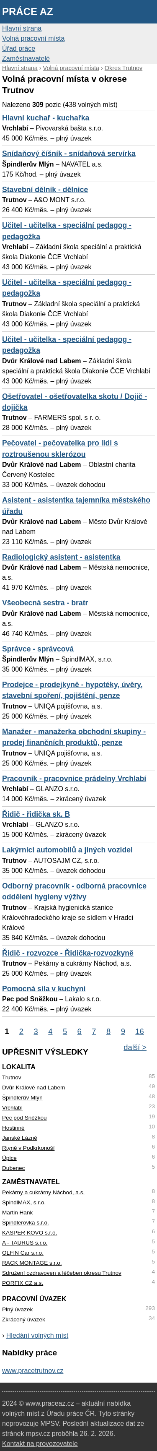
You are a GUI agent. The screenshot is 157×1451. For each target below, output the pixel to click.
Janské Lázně (19, 1138)
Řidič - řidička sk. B (36, 814)
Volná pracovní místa (33, 38)
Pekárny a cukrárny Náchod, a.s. (43, 1192)
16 (139, 1031)
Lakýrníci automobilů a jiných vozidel (67, 850)
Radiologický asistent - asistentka (61, 557)
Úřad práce (18, 48)
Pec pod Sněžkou (24, 1118)
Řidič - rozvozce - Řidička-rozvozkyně (68, 953)
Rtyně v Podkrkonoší (28, 1148)
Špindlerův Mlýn (22, 1097)
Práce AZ (27, 11)
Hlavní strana (21, 28)
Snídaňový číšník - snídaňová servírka (69, 153)
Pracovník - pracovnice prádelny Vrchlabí (74, 778)
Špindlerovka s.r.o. (25, 1222)
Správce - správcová (38, 649)
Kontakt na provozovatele (40, 1443)
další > (135, 1047)
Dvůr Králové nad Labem (33, 1087)
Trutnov (11, 1077)
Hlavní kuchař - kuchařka (45, 118)
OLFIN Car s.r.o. (23, 1253)
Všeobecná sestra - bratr (45, 603)
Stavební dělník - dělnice (45, 189)
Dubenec (13, 1168)
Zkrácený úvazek (23, 1319)
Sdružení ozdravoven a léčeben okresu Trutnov (61, 1273)
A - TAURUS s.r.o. (24, 1243)
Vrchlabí (12, 1108)
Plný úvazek (17, 1309)
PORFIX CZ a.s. (22, 1283)
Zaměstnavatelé (26, 58)
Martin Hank (17, 1212)
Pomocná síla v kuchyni (43, 989)
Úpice (9, 1158)
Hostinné (13, 1128)
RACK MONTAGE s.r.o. (32, 1263)
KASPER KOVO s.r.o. (29, 1233)
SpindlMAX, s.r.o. (24, 1202)
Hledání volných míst (37, 1335)
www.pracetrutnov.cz (32, 1370)
